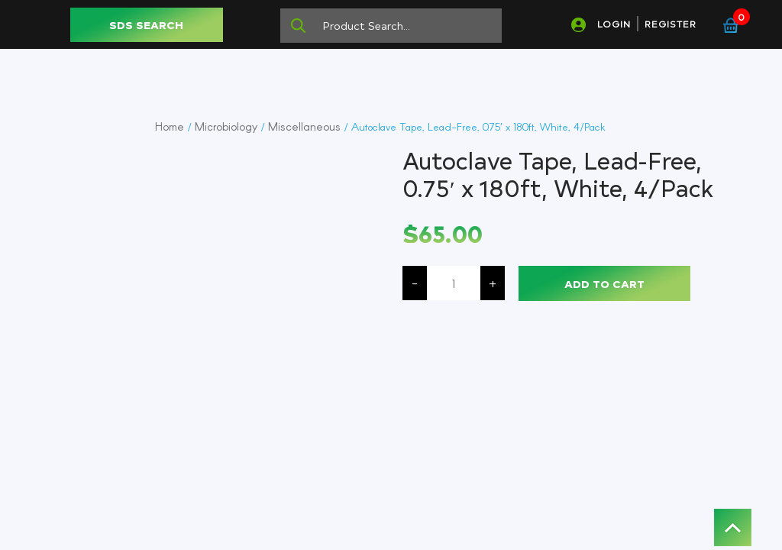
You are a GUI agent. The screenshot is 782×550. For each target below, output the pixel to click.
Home (169, 126)
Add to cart (604, 284)
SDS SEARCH (146, 25)
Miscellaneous (304, 126)
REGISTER (670, 24)
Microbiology (226, 126)
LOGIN (614, 24)
